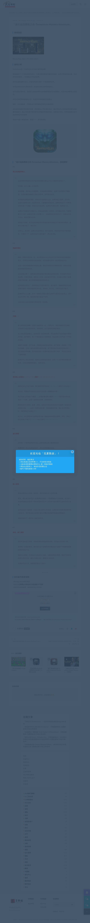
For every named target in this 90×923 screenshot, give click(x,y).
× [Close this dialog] (72, 451)
